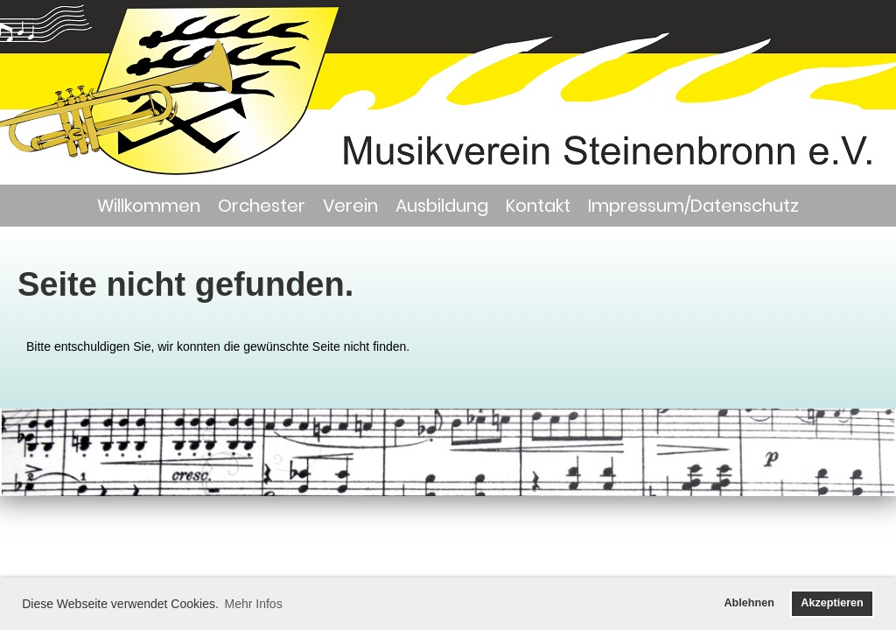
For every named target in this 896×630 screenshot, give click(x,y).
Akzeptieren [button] (832, 603)
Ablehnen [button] (749, 603)
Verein (350, 205)
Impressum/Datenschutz (693, 205)
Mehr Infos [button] (254, 604)
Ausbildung (442, 205)
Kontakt (538, 205)
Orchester (261, 205)
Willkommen (148, 205)
